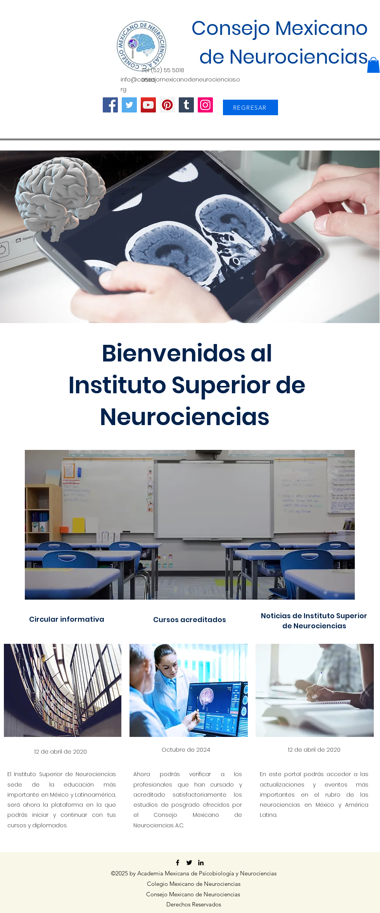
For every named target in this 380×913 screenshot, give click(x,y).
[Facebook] (110, 104)
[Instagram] (205, 104)
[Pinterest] (167, 104)
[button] (373, 65)
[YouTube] (148, 104)
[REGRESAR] (250, 107)
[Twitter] (129, 104)
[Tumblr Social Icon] (186, 104)
